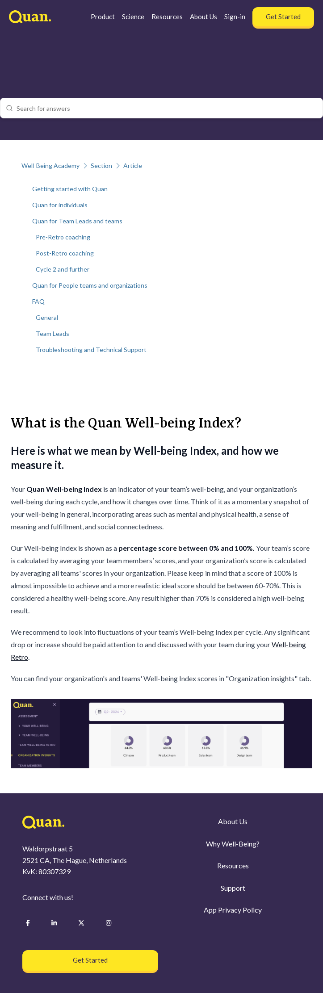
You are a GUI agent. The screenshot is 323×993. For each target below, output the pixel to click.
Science (133, 17)
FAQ (38, 301)
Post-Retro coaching (65, 253)
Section (101, 165)
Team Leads (52, 333)
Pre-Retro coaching (63, 237)
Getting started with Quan (70, 189)
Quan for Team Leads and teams (77, 221)
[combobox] (167, 108)
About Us (203, 17)
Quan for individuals (60, 205)
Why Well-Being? (233, 843)
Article (132, 165)
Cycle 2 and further (62, 269)
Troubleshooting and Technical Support (91, 349)
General (47, 317)
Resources (167, 17)
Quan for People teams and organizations (89, 285)
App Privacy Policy (233, 910)
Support (233, 888)
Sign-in (234, 17)
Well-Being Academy (50, 165)
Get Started (283, 17)
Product (103, 17)
